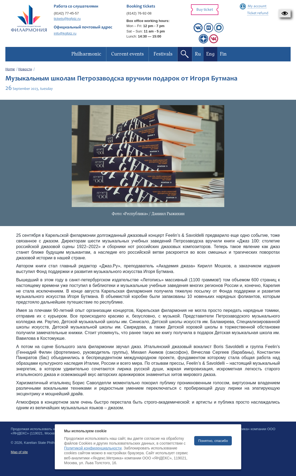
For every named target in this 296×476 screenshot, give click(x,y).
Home (10, 69)
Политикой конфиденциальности (93, 448)
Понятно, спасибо (213, 441)
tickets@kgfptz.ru (67, 19)
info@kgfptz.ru (65, 33)
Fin (223, 54)
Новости (25, 69)
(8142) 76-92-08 (139, 13)
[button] (285, 13)
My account (257, 6)
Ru (198, 54)
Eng (210, 54)
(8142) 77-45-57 (66, 13)
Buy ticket (204, 10)
